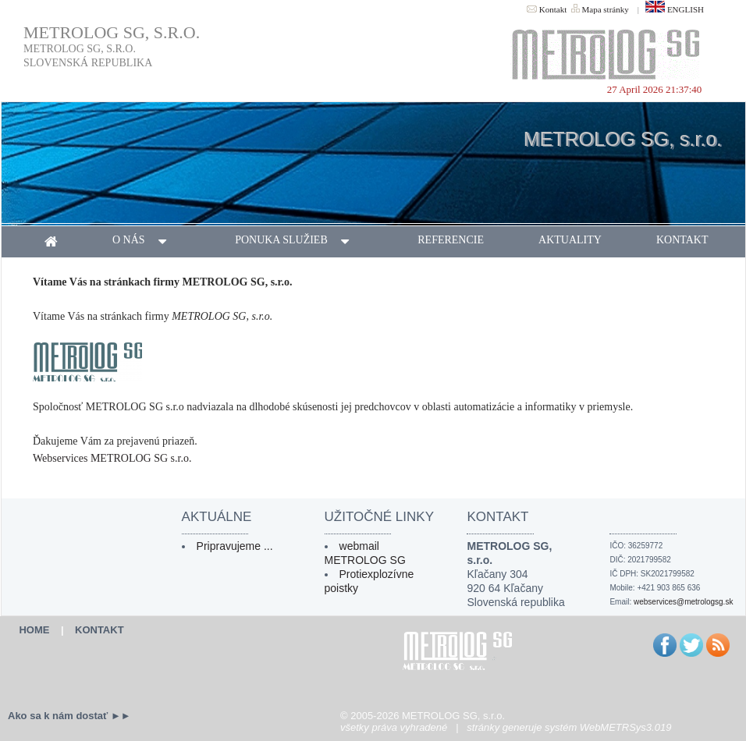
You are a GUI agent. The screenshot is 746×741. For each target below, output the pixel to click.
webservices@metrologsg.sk (683, 601)
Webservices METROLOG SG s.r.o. (112, 458)
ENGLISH (674, 9)
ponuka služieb (299, 241)
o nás (146, 241)
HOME (34, 630)
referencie (450, 240)
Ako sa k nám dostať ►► (69, 716)
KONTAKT (99, 630)
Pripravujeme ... (235, 546)
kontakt (682, 240)
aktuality (570, 240)
